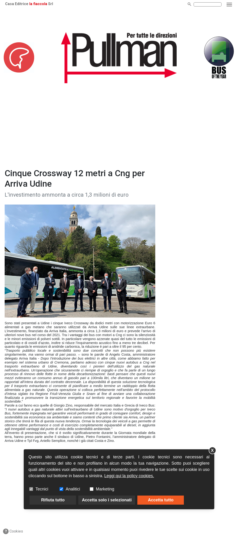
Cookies (13, 531)
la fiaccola (38, 4)
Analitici (73, 489)
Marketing (105, 489)
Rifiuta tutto (53, 500)
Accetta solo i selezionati (107, 500)
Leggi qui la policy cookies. (129, 475)
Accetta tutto (160, 500)
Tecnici (41, 489)
